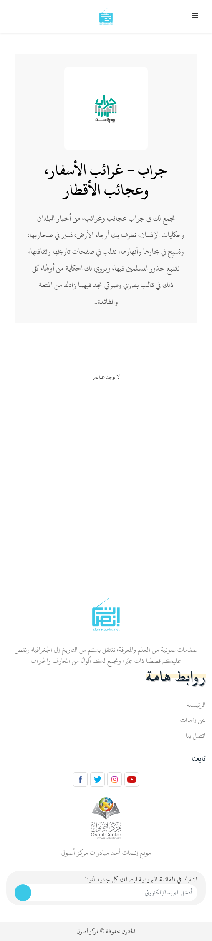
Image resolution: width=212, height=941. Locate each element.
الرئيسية (196, 704)
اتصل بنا (196, 735)
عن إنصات (193, 720)
